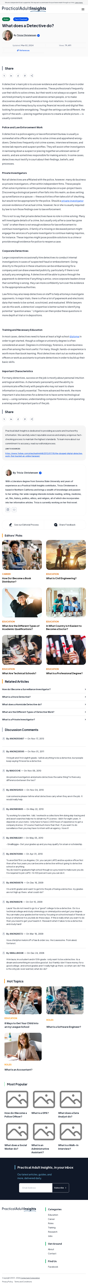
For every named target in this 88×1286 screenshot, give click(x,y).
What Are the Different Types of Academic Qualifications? (20, 627)
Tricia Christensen (26, 35)
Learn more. (79, 2)
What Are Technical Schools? (19, 673)
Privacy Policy (7, 1282)
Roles (49, 1019)
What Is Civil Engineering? (61, 578)
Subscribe (60, 1187)
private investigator (72, 200)
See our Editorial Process (24, 525)
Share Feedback (64, 525)
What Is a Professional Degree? (64, 673)
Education (52, 574)
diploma (74, 336)
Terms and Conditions (23, 1282)
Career (6, 574)
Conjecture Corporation (30, 1278)
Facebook (53, 1266)
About (51, 1249)
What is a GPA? (40, 1112)
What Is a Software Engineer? (63, 1026)
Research (52, 1231)
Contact (52, 1253)
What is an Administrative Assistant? (40, 1149)
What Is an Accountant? (18, 1069)
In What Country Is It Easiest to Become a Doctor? (64, 627)
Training (52, 1227)
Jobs (50, 1236)
